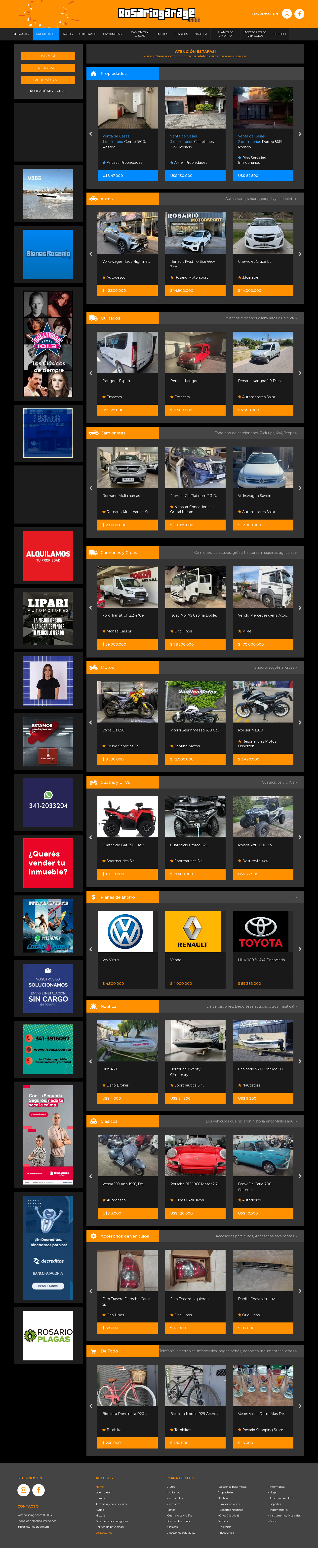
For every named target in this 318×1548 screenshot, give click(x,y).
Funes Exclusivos (255, 1200)
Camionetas (175, 1498)
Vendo (110, 397)
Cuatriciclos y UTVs (179, 1515)
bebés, (237, 1351)
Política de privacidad (110, 1527)
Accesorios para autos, (235, 1236)
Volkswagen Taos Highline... (194, 261)
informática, (208, 1351)
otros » (291, 1351)
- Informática (276, 1486)
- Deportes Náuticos (230, 1510)
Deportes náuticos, (252, 1006)
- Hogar (273, 1492)
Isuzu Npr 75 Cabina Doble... (262, 615)
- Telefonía (224, 1527)
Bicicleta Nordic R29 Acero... (262, 1414)
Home (100, 1486)
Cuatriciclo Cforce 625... (257, 845)
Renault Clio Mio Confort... (125, 261)
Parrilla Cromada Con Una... (126, 1299)
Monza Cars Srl (185, 631)
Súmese (101, 1498)
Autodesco (181, 277)
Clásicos (172, 1527)
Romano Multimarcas (189, 496)
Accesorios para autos (181, 1532)
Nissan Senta (115, 970)
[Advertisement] (48, 132)
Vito (106, 381)
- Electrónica (226, 1532)
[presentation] (90, 134)
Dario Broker (183, 1085)
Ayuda (100, 1510)
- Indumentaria (278, 1510)
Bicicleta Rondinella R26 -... (193, 1414)
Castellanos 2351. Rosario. (259, 142)
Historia (101, 1515)
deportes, (251, 1351)
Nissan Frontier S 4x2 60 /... (125, 960)
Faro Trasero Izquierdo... (258, 1299)
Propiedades (226, 1492)
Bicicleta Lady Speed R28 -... (127, 1414)
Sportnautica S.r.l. (187, 861)
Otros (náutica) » (283, 1006)
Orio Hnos (113, 631)
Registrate (48, 68)
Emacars (180, 397)
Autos (171, 1486)
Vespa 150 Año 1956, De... (191, 1184)
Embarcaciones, (220, 1006)
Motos (171, 1510)
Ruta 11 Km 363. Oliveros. (124, 142)
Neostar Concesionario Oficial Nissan (259, 509)
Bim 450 (177, 1069)
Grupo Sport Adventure (125, 861)
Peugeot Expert (184, 381)
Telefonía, (167, 1351)
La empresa (103, 1492)
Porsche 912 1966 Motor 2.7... (262, 1184)
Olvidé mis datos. (48, 91)
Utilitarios (173, 1492)
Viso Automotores (120, 277)
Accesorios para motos (274, 1236)
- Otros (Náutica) (228, 1515)
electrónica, (186, 1351)
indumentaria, (272, 1351)
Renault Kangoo (252, 381)
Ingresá (48, 56)
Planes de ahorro (178, 1521)
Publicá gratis (48, 80)
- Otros (272, 1521)
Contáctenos (104, 1532)
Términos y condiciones (111, 1504)
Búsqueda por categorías (112, 1521)
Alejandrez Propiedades (125, 162)
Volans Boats (116, 1085)
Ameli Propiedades (256, 162)
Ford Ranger (113, 496)
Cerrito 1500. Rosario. (192, 142)
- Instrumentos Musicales (284, 1515)
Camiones (173, 1504)
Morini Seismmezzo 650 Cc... (262, 730)
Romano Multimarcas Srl (193, 512)
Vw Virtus (178, 960)
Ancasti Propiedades (190, 162)
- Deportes (274, 1504)
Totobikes (113, 1430)
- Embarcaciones (228, 1504)
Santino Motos (117, 746)
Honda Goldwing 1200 (122, 1184)
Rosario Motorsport (257, 277)
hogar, (225, 1351)
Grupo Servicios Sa (188, 746)
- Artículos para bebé (281, 1498)
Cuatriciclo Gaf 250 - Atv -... (193, 845)
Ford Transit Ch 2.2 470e (191, 615)
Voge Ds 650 (181, 730)
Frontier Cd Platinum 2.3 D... (262, 496)
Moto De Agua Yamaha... (124, 1069)
